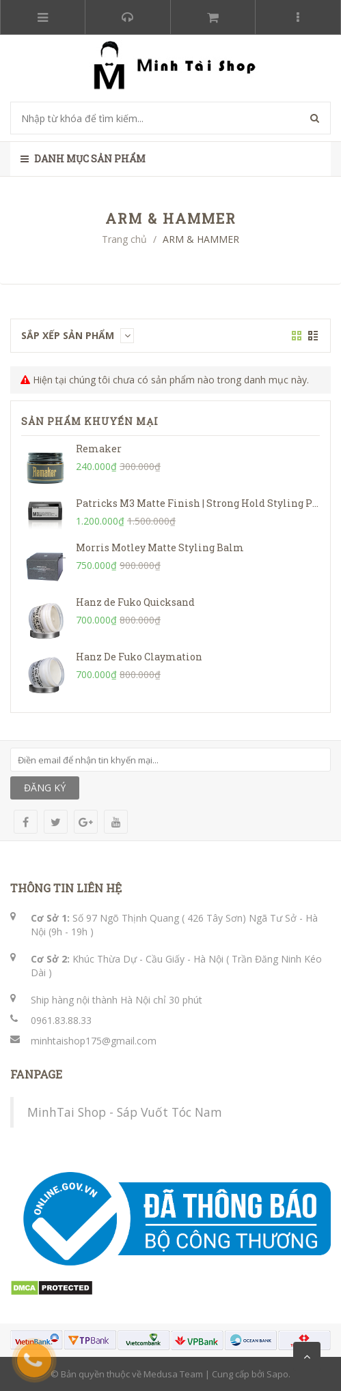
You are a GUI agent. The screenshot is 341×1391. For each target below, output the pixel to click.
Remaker (99, 448)
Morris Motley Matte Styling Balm (160, 547)
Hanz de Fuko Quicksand (135, 602)
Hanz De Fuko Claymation (139, 656)
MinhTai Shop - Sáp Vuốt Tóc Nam (124, 1112)
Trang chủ (124, 239)
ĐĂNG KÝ (45, 787)
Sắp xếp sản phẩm (77, 335)
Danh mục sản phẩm (83, 158)
